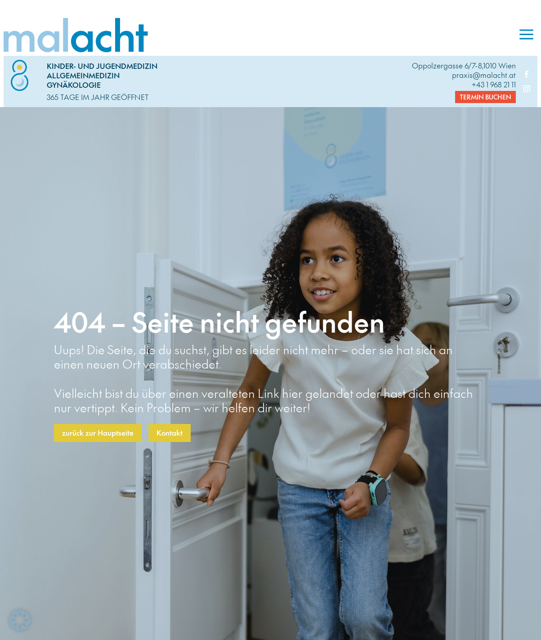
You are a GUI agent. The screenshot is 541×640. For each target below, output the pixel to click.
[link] (259, 35)
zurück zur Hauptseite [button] (98, 432)
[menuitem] (526, 35)
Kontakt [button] (169, 432)
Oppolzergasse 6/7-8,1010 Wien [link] (464, 65)
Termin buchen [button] (485, 96)
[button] (20, 620)
